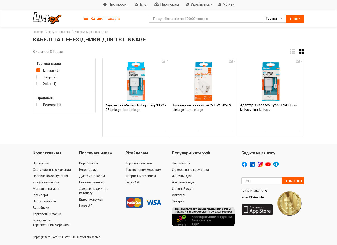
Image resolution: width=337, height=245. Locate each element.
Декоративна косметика (190, 169)
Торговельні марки (47, 214)
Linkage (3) (51, 70)
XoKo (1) (49, 84)
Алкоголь (179, 195)
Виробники (41, 207)
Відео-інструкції (91, 199)
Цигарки (178, 201)
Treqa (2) (50, 77)
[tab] (101, 18)
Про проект (41, 163)
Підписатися (293, 181)
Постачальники (44, 201)
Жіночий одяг (182, 176)
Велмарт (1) (52, 105)
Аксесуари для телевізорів (92, 32)
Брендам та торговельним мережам (51, 223)
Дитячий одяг (182, 188)
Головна (38, 32)
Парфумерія (181, 163)
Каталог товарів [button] (102, 19)
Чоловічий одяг (183, 182)
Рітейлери (40, 195)
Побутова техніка (59, 32)
